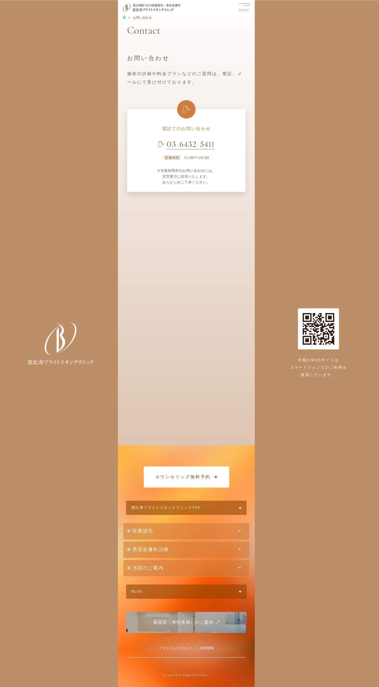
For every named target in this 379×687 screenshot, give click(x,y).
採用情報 (207, 648)
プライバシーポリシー (176, 648)
